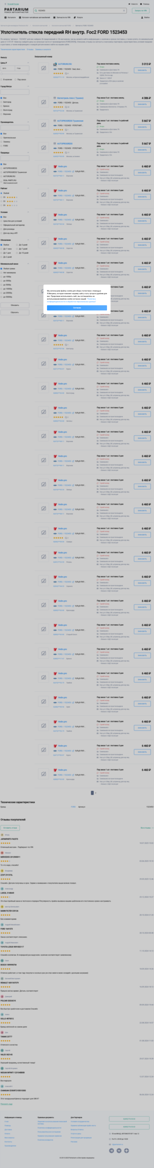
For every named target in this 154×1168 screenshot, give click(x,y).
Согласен (77, 308)
